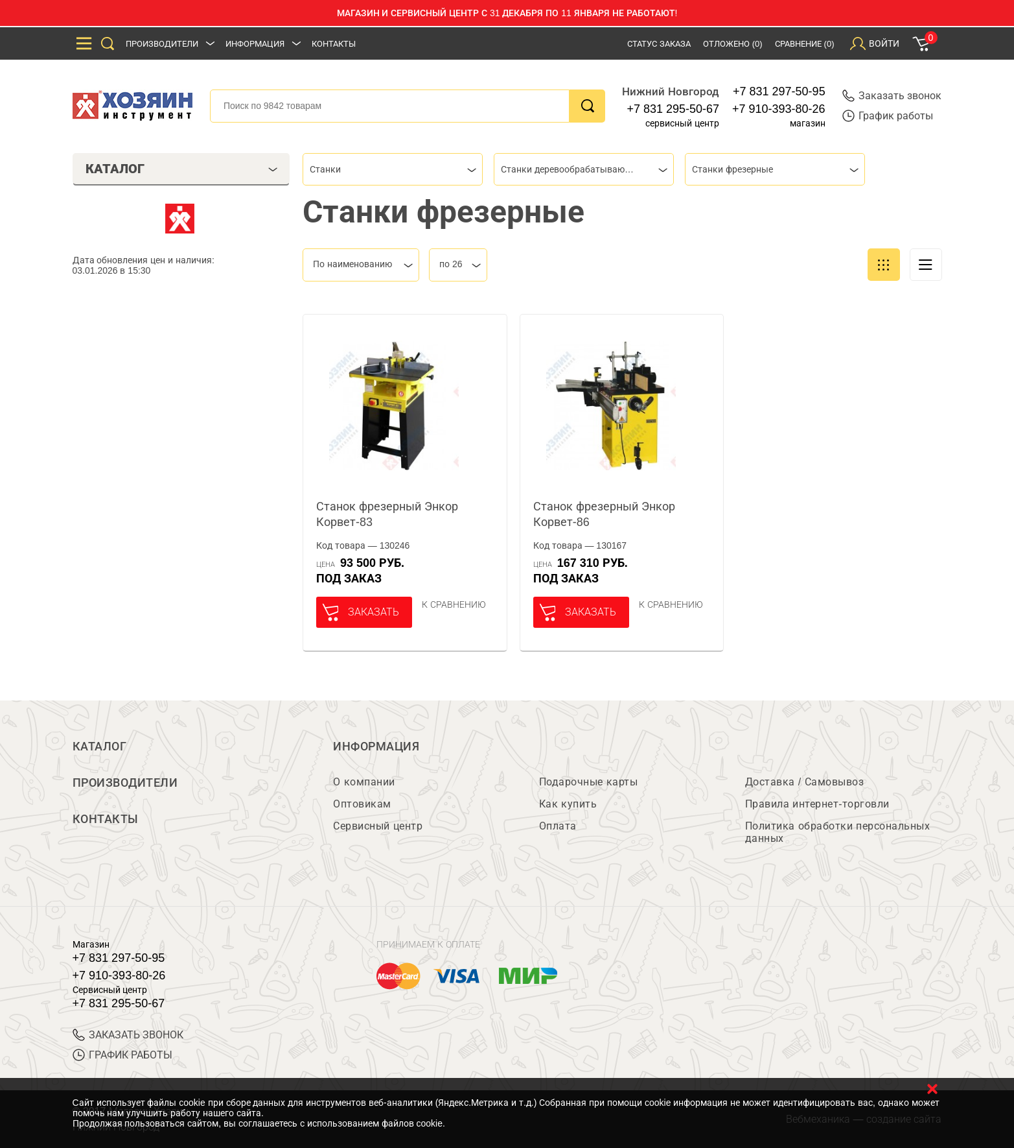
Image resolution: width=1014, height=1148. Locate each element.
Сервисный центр (377, 825)
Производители (162, 44)
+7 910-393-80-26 (778, 108)
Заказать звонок (891, 96)
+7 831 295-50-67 (673, 108)
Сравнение (805, 44)
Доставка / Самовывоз (804, 781)
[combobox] (393, 169)
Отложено (733, 44)
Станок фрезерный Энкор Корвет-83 (387, 514)
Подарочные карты (588, 781)
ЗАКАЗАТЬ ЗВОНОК (128, 1035)
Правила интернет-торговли (817, 803)
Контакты (334, 44)
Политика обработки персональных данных (837, 832)
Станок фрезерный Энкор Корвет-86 (604, 514)
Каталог (100, 746)
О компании (364, 781)
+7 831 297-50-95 (779, 91)
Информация (254, 44)
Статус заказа (659, 44)
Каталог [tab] (182, 168)
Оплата (558, 825)
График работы (887, 116)
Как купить (568, 803)
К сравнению (454, 604)
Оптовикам (362, 803)
